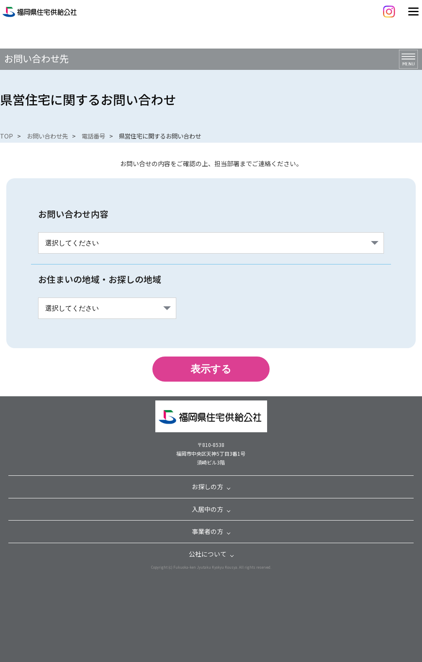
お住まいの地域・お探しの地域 (99, 279)
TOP (6, 135)
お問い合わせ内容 (73, 214)
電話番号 (93, 135)
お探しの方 (207, 486)
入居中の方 (207, 509)
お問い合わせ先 (47, 135)
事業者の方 (207, 531)
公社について (207, 553)
